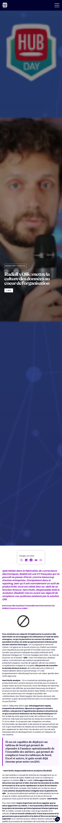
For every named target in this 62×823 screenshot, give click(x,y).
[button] (57, 5)
